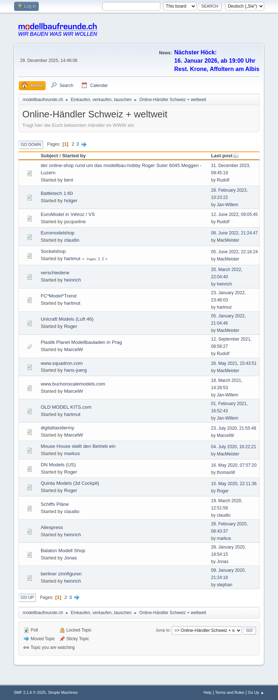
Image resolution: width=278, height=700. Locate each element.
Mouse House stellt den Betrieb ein (78, 446)
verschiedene (55, 272)
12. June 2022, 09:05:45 (234, 214)
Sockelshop (53, 251)
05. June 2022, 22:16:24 (234, 251)
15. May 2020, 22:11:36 (234, 483)
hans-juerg (75, 370)
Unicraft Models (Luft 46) (67, 319)
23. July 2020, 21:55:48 (233, 428)
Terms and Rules (229, 692)
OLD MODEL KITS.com (66, 407)
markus (72, 453)
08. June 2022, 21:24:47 (234, 233)
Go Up (27, 597)
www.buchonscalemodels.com (73, 384)
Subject (49, 155)
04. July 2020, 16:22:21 (233, 446)
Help (207, 692)
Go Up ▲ (256, 692)
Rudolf (223, 180)
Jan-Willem (227, 204)
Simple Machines (63, 692)
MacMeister (228, 240)
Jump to (162, 630)
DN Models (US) (58, 464)
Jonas (70, 558)
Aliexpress (52, 527)
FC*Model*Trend (58, 296)
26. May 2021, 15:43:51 (234, 363)
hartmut (72, 258)
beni (68, 180)
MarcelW (73, 349)
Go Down (31, 144)
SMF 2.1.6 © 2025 (30, 692)
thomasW (226, 472)
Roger (70, 326)
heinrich (72, 280)
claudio (71, 240)
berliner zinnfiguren (61, 573)
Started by (74, 155)
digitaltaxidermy (57, 427)
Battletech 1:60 (57, 193)
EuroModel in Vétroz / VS (68, 214)
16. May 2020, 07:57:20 (234, 465)
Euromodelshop (57, 233)
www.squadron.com (62, 363)
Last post (225, 155)
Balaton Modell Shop (63, 550)
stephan (224, 584)
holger (70, 200)
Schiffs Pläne (55, 504)
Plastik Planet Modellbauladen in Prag (81, 342)
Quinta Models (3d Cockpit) (70, 483)
